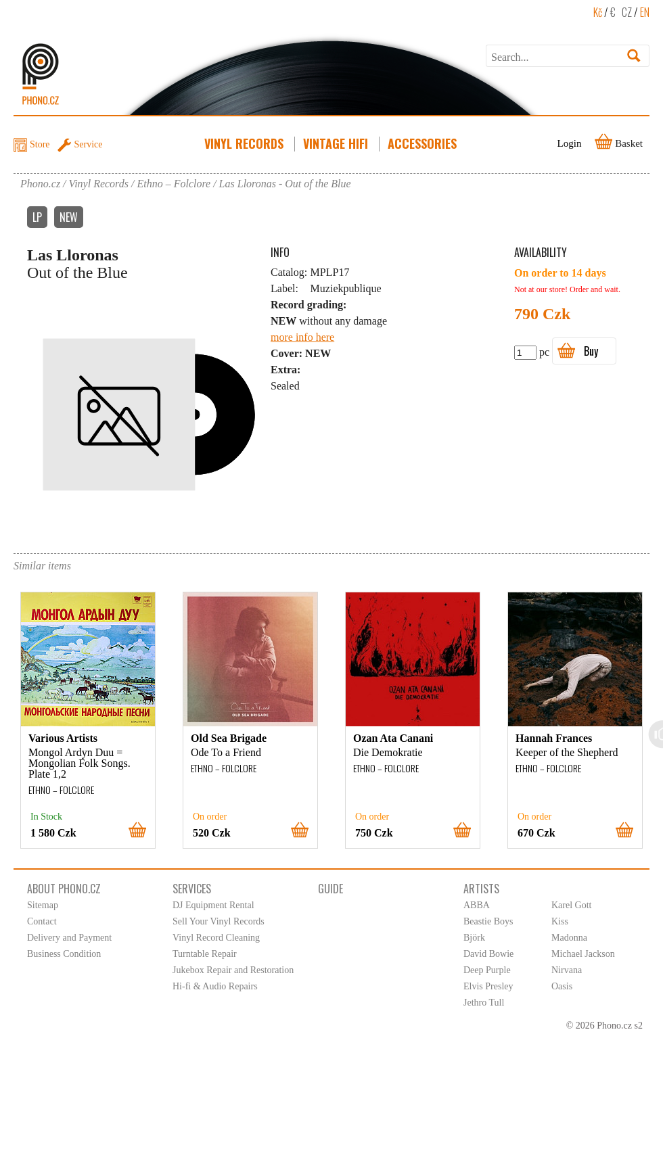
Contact (42, 921)
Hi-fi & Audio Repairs (215, 986)
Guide (330, 888)
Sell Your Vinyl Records (219, 921)
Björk (474, 938)
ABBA (476, 905)
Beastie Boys (488, 921)
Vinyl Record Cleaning (216, 938)
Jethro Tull (483, 1002)
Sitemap (42, 905)
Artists (481, 888)
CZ (627, 12)
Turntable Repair (205, 954)
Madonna (569, 938)
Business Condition (64, 954)
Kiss (559, 921)
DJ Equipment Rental (213, 905)
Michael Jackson (583, 954)
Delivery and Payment (69, 938)
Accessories (423, 143)
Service (88, 144)
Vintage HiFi (337, 143)
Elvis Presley (488, 986)
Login (569, 143)
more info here (302, 337)
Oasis (561, 986)
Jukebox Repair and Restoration (233, 970)
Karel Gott (571, 905)
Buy (591, 351)
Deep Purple (487, 970)
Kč (597, 12)
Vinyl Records (245, 143)
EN (644, 12)
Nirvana (566, 970)
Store (40, 144)
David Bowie (488, 954)
